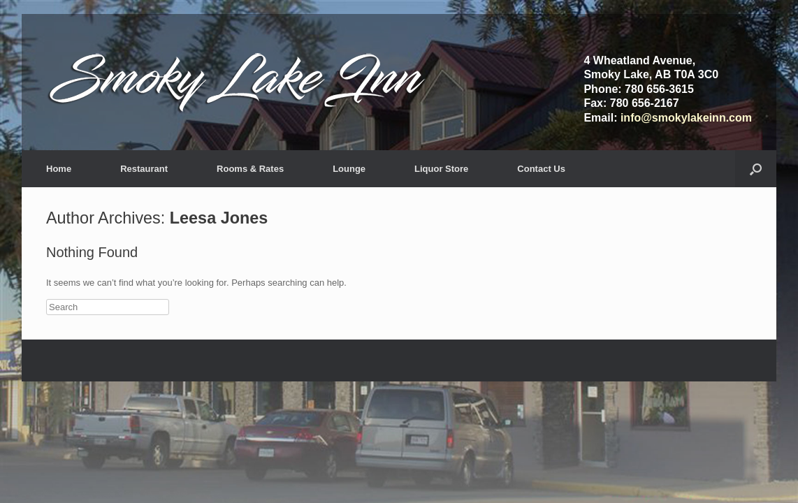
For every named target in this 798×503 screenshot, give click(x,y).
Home (58, 168)
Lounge (349, 168)
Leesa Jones (219, 218)
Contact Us (541, 168)
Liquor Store (441, 168)
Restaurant (144, 168)
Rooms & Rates (250, 168)
